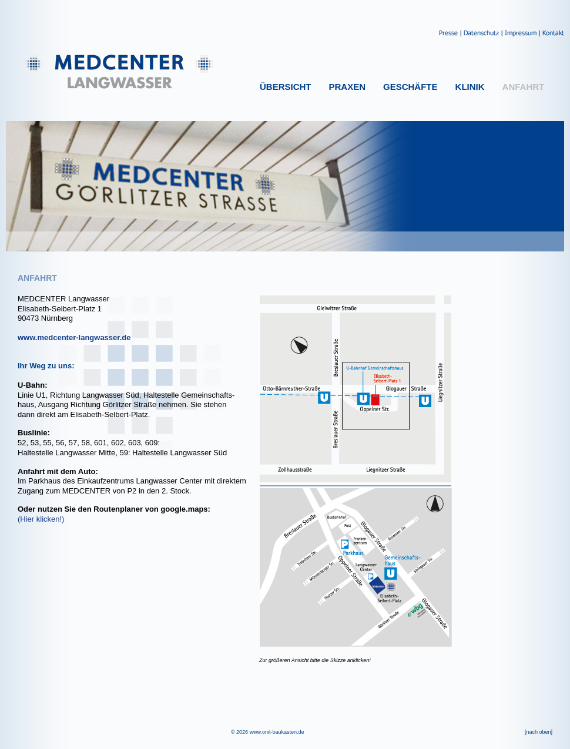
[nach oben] (538, 732)
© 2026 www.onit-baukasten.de (267, 732)
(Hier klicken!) (41, 519)
